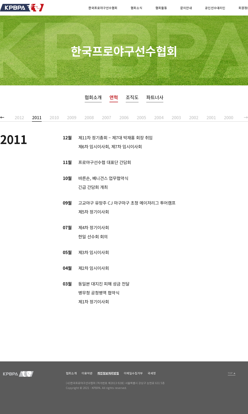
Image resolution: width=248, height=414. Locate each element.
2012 (19, 117)
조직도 (132, 97)
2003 (176, 117)
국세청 (152, 373)
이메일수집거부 (133, 373)
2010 (54, 117)
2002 (193, 117)
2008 (89, 117)
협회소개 (93, 97)
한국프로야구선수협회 (102, 7)
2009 (71, 117)
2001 (211, 117)
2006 (124, 117)
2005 (141, 117)
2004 (159, 117)
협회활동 (161, 7)
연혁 (113, 97)
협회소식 (136, 7)
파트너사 (154, 97)
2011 (36, 117)
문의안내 (186, 7)
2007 (106, 117)
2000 (228, 117)
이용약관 (87, 373)
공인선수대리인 (215, 7)
